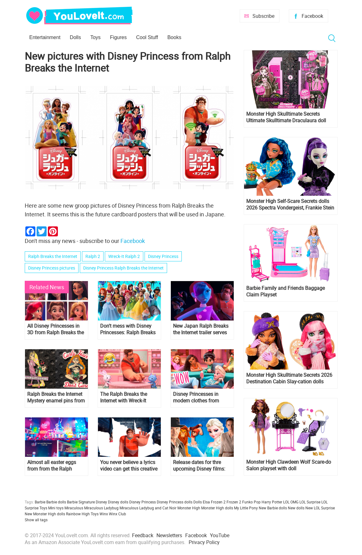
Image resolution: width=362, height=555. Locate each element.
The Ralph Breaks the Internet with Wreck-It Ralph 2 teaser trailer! (123, 397)
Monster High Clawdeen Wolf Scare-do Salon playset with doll (288, 465)
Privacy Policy (204, 542)
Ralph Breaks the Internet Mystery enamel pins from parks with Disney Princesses (56, 397)
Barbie (40, 501)
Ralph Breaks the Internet (52, 256)
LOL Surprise (309, 501)
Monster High (188, 507)
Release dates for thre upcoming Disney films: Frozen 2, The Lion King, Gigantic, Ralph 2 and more (199, 465)
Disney (101, 501)
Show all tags (36, 519)
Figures (118, 37)
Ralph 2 (92, 256)
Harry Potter (272, 501)
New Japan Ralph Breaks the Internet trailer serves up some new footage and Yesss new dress (202, 329)
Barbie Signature (81, 501)
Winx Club (117, 513)
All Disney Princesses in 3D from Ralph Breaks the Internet (55, 329)
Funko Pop (251, 501)
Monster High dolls (217, 507)
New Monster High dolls (45, 513)
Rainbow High (78, 513)
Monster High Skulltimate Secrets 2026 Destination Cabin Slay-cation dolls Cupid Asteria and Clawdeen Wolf (289, 378)
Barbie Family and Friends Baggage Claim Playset (285, 291)
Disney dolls (118, 501)
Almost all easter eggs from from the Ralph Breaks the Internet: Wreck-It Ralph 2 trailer (56, 465)
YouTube (219, 535)
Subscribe (263, 16)
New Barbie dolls (273, 507)
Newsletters (169, 535)
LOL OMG (290, 501)
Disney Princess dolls (174, 501)
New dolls (296, 507)
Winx (103, 513)
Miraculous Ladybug (101, 507)
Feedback (142, 535)
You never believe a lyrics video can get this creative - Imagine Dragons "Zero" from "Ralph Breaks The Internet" (128, 465)
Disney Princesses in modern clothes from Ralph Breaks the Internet (200, 397)
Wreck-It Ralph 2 (124, 256)
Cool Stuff (147, 37)
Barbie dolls (56, 501)
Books (174, 37)
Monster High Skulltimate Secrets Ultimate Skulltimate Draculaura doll (286, 117)
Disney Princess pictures (51, 268)
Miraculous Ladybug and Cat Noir (148, 507)
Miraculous (73, 507)
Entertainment (45, 37)
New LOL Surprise (320, 507)
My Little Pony (246, 507)
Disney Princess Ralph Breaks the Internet (123, 268)
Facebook (312, 16)
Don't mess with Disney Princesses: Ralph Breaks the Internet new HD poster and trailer (129, 329)
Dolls (75, 37)
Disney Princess (163, 256)
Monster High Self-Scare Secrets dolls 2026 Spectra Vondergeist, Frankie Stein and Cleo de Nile (290, 204)
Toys (95, 37)
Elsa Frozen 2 (214, 501)
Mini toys (56, 507)
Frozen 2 (234, 501)
